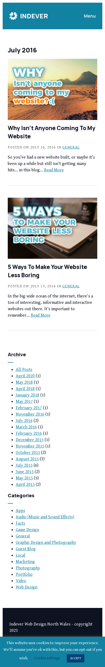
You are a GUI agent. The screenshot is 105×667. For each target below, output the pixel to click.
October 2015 (28, 452)
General (71, 147)
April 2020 (25, 376)
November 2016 (30, 414)
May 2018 (24, 382)
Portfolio (24, 574)
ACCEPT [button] (75, 658)
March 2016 (26, 427)
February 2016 (29, 433)
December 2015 (30, 439)
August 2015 (27, 459)
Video (21, 580)
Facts (20, 523)
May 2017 (24, 401)
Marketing (25, 561)
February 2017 (29, 408)
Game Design (27, 529)
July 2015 (24, 465)
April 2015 (25, 484)
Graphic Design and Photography (46, 542)
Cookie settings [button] (47, 658)
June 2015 (25, 471)
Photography (28, 568)
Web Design (26, 587)
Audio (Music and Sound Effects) (45, 517)
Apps (20, 510)
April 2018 (25, 388)
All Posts (24, 369)
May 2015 (24, 478)
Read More (54, 170)
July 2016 (24, 420)
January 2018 (27, 395)
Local (20, 555)
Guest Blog (26, 549)
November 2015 (30, 446)
